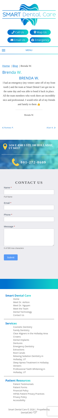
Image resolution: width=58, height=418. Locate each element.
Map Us (40, 32)
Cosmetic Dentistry (22, 327)
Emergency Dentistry (23, 346)
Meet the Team (20, 308)
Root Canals (19, 352)
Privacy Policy (20, 397)
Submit (10, 257)
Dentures (17, 343)
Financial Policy (20, 390)
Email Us (18, 40)
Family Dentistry (21, 330)
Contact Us (18, 315)
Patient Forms (20, 387)
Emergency (40, 40)
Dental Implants (21, 339)
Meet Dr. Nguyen (21, 305)
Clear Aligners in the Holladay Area (30, 333)
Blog (15, 66)
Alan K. (51, 127)
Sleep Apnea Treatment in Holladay (31, 362)
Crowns (17, 336)
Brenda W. (12, 72)
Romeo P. (8, 127)
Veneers (17, 365)
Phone (8, 214)
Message (9, 226)
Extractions (18, 349)
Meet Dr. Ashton (21, 302)
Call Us (18, 32)
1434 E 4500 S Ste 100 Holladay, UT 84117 (31, 147)
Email (7, 203)
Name (8, 187)
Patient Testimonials (23, 384)
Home (6, 66)
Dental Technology (22, 311)
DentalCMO (29, 412)
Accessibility (19, 400)
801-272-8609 (33, 162)
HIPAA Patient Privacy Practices (28, 393)
